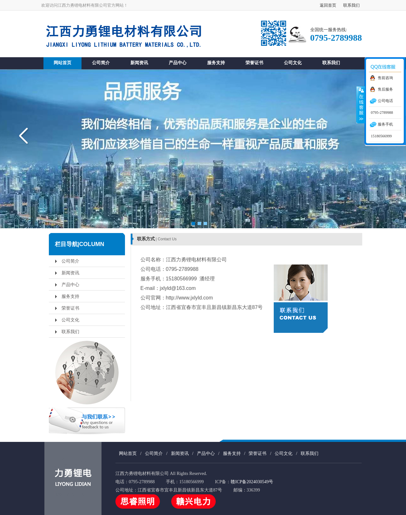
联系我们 (351, 5)
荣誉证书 (254, 62)
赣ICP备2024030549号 (252, 481)
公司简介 (101, 62)
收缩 (360, 104)
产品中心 (178, 62)
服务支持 (216, 62)
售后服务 (385, 89)
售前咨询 (385, 78)
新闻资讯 (139, 62)
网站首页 (62, 62)
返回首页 (328, 5)
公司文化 (293, 62)
